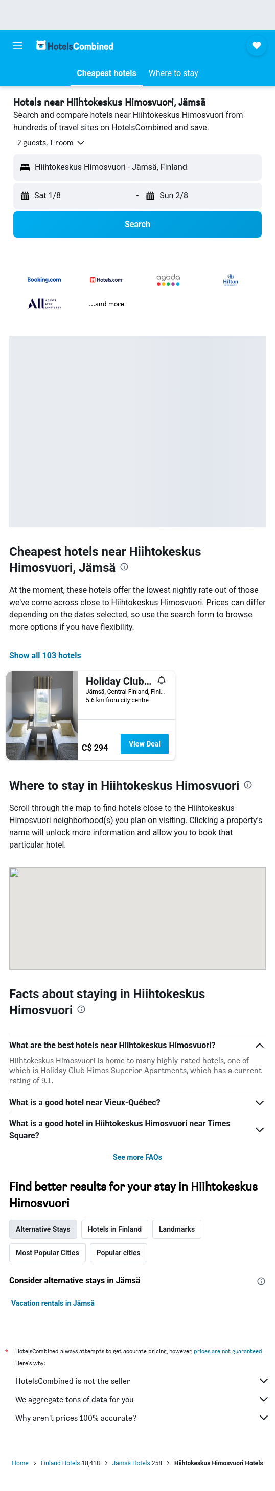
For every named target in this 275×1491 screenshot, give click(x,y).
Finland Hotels (60, 1463)
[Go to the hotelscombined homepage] (74, 45)
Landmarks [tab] (177, 1229)
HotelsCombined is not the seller (142, 1381)
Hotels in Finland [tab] (115, 1229)
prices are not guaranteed (228, 1351)
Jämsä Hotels (131, 1463)
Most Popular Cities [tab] (47, 1253)
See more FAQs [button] (137, 1157)
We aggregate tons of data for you (142, 1399)
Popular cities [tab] (119, 1253)
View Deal (145, 744)
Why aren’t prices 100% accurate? (142, 1417)
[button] (17, 45)
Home (20, 1463)
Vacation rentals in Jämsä (53, 1303)
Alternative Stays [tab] (43, 1229)
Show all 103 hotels (45, 655)
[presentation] (124, 566)
